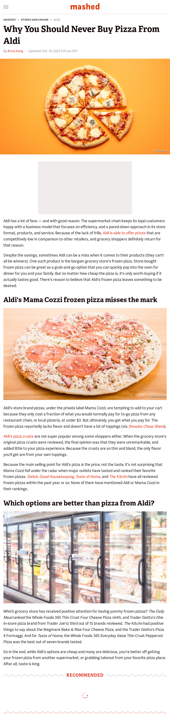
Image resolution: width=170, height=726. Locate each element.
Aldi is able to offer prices (124, 232)
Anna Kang (15, 51)
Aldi (57, 20)
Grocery (9, 20)
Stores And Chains (35, 20)
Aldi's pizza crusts (18, 436)
